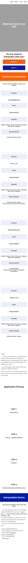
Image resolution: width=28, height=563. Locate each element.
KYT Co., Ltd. (14, 163)
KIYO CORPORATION (14, 100)
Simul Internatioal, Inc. (14, 230)
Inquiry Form (5, 538)
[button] (14, 62)
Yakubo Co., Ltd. (14, 297)
